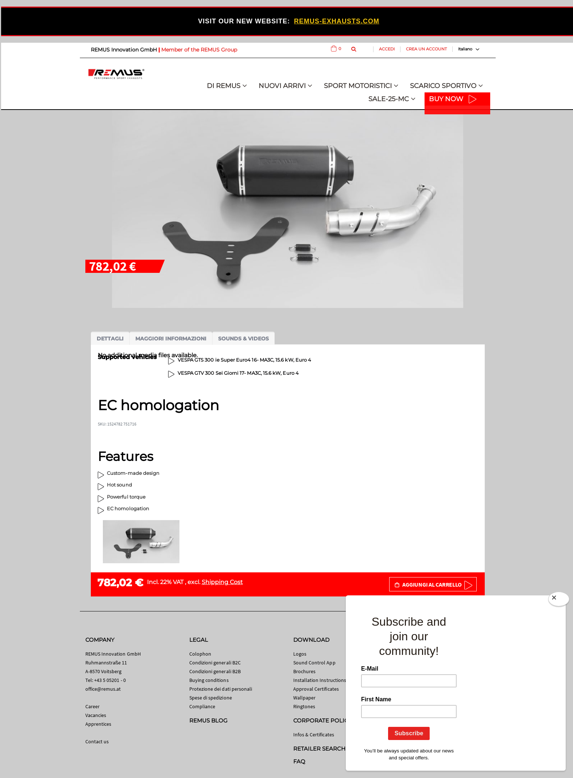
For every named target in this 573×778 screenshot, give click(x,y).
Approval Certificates (316, 689)
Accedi (387, 49)
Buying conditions (209, 680)
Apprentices (98, 724)
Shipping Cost (222, 582)
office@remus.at (103, 689)
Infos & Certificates (313, 734)
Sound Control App (314, 662)
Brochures (304, 671)
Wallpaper (304, 697)
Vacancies (96, 715)
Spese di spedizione (210, 697)
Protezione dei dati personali (220, 689)
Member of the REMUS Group (199, 49)
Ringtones (304, 706)
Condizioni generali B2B (215, 671)
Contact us (97, 741)
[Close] (558, 600)
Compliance (202, 706)
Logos (299, 654)
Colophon (200, 654)
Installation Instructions (319, 680)
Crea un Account (426, 49)
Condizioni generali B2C (215, 662)
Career (92, 706)
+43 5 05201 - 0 (110, 680)
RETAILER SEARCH (319, 748)
